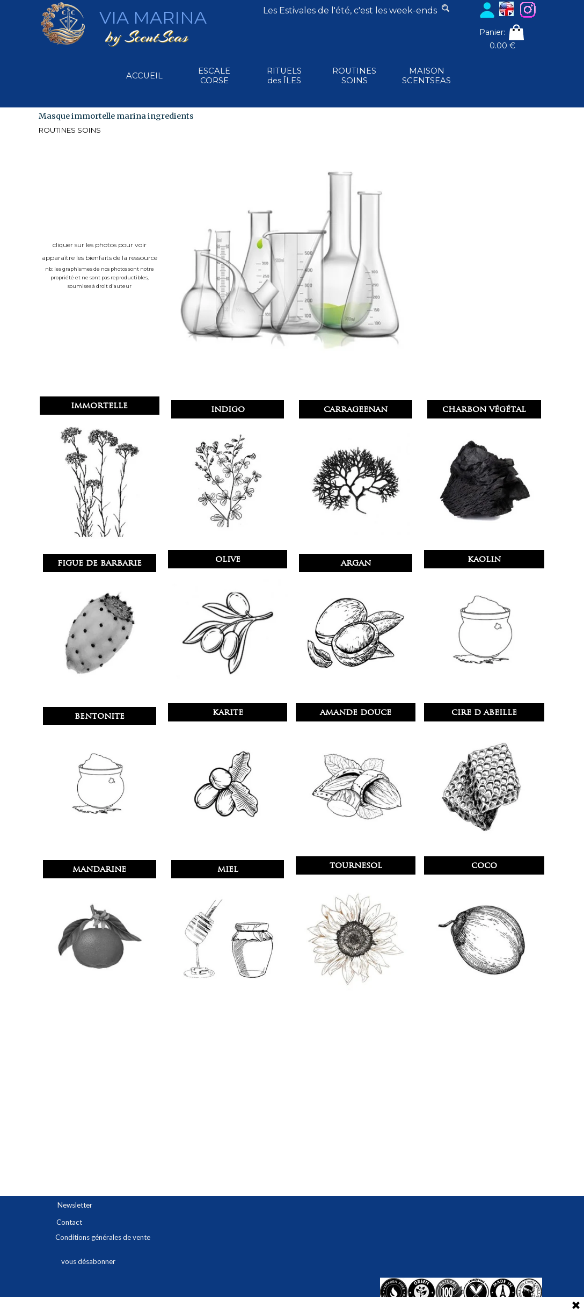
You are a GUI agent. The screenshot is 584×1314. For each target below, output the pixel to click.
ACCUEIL (144, 76)
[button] (228, 426)
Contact (69, 1222)
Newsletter (74, 1205)
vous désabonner (88, 1261)
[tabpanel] (350, 10)
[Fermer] (576, 1305)
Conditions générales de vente (102, 1237)
